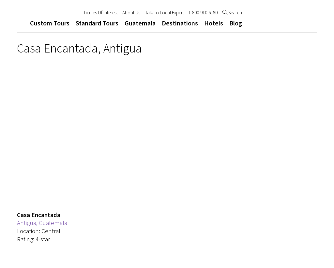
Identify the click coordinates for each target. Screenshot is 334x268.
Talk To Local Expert (164, 13)
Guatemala (140, 23)
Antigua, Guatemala (42, 223)
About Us (131, 13)
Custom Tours (49, 23)
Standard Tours (97, 23)
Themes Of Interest (100, 13)
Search (232, 13)
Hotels (213, 23)
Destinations (180, 23)
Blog (235, 23)
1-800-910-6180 (203, 13)
